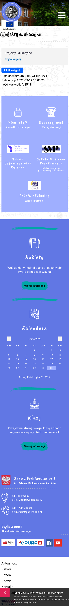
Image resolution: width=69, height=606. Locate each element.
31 (51, 368)
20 (17, 363)
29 (34, 368)
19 (9, 363)
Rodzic (6, 581)
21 (26, 363)
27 (17, 368)
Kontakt (7, 587)
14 (26, 359)
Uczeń (6, 575)
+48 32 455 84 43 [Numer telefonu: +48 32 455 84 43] (22, 508)
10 (51, 355)
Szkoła (6, 569)
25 (60, 363)
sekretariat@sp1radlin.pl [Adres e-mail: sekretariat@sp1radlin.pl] (27, 512)
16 (43, 359)
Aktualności (9, 563)
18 (60, 359)
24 (51, 363)
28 (26, 368)
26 (9, 368)
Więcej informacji (34, 285)
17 (51, 359)
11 (60, 355)
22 (34, 363)
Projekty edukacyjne (21, 33)
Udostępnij (12, 70)
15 (34, 359)
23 (43, 363)
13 (17, 359)
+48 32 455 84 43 (63, 4)
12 (9, 359)
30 (43, 368)
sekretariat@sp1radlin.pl (52, 5)
